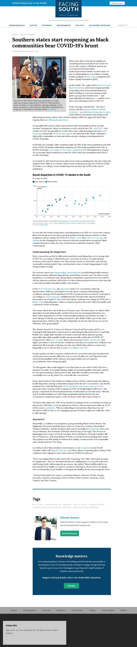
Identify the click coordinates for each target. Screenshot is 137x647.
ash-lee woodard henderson (86, 507)
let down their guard (62, 133)
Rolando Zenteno (21, 51)
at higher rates (74, 238)
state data (91, 76)
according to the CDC (78, 348)
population (50, 408)
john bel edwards (96, 504)
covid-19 (40, 504)
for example (57, 340)
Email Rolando (69, 533)
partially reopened (81, 448)
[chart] (72, 200)
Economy (47, 25)
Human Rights (108, 610)
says (102, 329)
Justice (33, 25)
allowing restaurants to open (97, 112)
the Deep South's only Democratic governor (83, 386)
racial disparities (53, 504)
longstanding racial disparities (68, 272)
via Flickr (51, 109)
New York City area (47, 289)
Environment (64, 25)
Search (123, 25)
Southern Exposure (99, 25)
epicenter (64, 289)
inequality (67, 504)
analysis (36, 240)
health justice (80, 504)
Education (61, 610)
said (54, 405)
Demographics (17, 25)
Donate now (117, 3)
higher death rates (92, 340)
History (92, 610)
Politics (80, 25)
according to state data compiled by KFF (68, 150)
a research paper (53, 296)
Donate (71, 585)
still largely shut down (58, 120)
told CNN (98, 128)
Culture (13, 610)
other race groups (95, 238)
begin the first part (59, 450)
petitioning (95, 429)
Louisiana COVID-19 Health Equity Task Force (52, 507)
